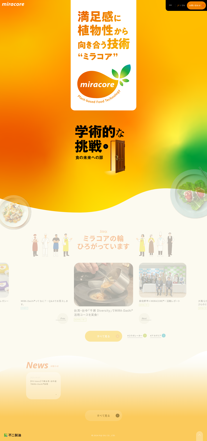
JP (178, 5)
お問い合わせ (195, 5)
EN (183, 5)
